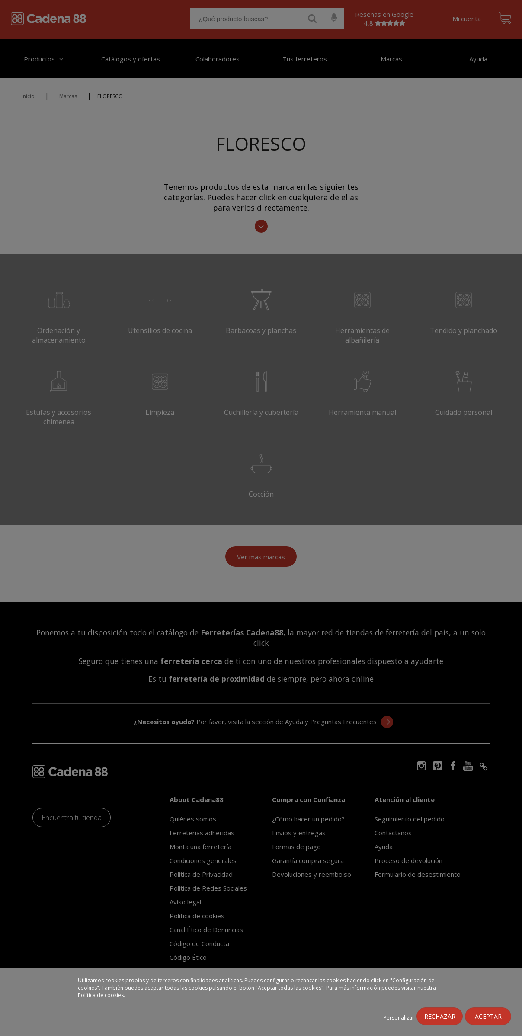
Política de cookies (101, 995)
